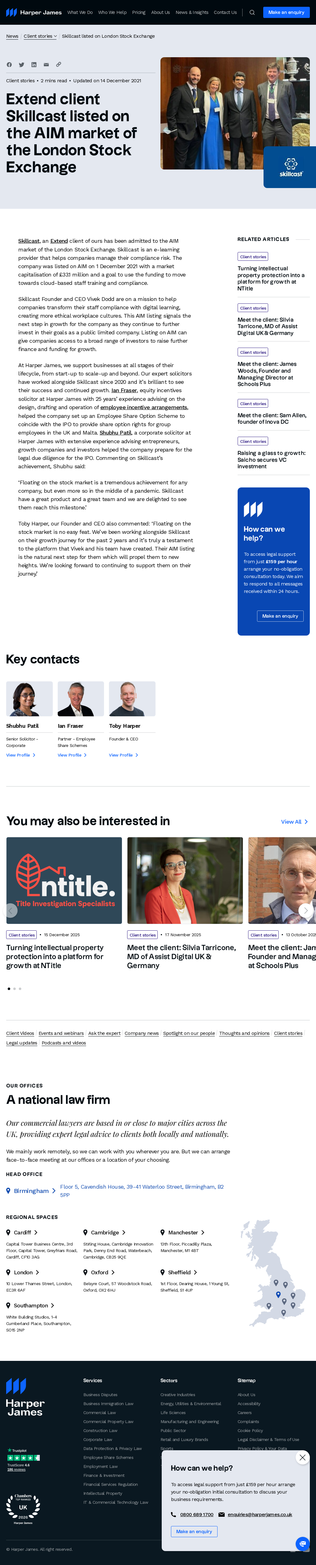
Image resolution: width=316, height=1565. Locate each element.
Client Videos (20, 1033)
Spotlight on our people (189, 1033)
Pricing (139, 12)
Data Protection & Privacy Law (112, 1448)
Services (92, 1380)
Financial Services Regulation (110, 1484)
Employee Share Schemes (108, 1457)
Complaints (248, 1421)
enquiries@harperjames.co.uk (260, 1514)
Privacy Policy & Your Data (262, 1448)
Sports (166, 1448)
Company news (142, 1033)
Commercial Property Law (108, 1421)
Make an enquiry (286, 12)
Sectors (168, 1380)
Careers (245, 1412)
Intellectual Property (102, 1493)
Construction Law (100, 1430)
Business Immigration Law (108, 1403)
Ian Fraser (124, 390)
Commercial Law (99, 1412)
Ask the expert (104, 1033)
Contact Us (225, 12)
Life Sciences (173, 1412)
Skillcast (28, 241)
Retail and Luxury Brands (184, 1439)
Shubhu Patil (115, 431)
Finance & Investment (103, 1475)
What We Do (80, 12)
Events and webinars (61, 1033)
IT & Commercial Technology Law (115, 1502)
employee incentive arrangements (143, 406)
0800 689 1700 (197, 1514)
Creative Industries (177, 1394)
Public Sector (173, 1430)
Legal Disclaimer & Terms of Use (268, 1439)
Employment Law (100, 1466)
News (12, 36)
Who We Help (112, 12)
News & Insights (192, 12)
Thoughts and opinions (244, 1033)
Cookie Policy (250, 1430)
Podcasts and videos (64, 1043)
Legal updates (21, 1043)
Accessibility (249, 1403)
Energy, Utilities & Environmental (190, 1403)
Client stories (38, 36)
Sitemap (247, 1380)
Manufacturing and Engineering (189, 1421)
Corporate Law (97, 1439)
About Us (160, 12)
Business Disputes (100, 1394)
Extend (59, 241)
